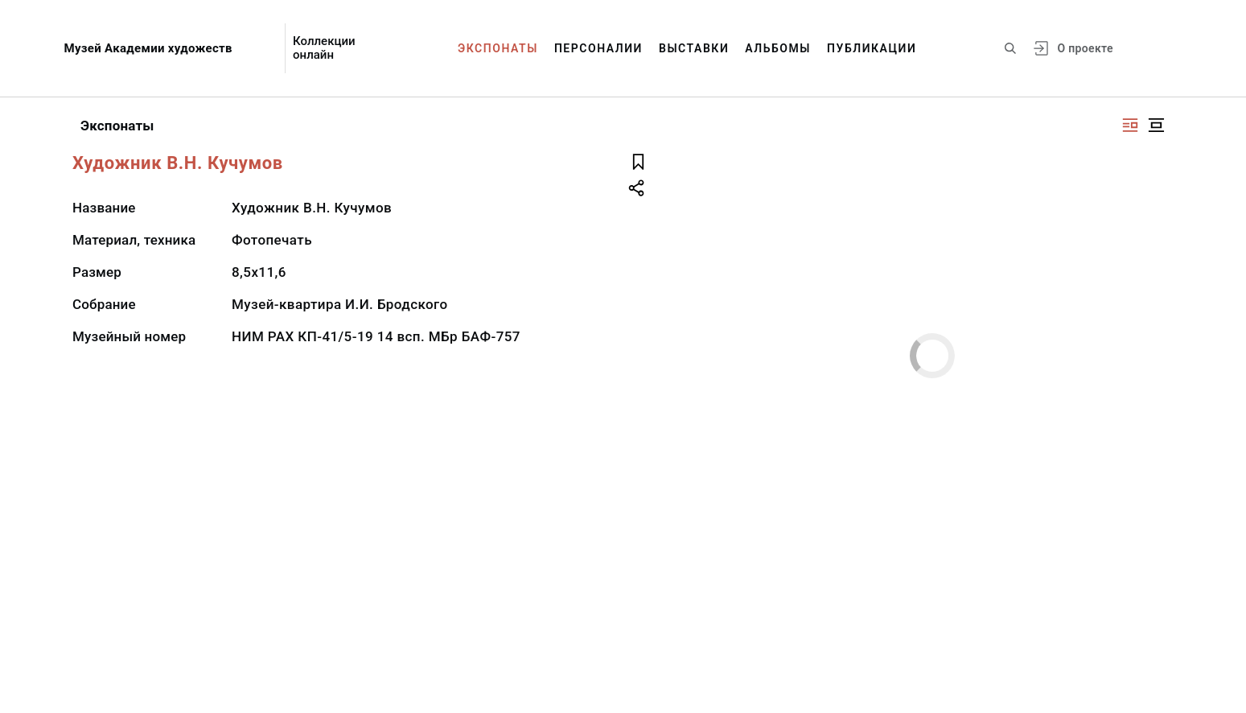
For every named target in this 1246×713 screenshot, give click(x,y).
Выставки (694, 48)
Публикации (871, 48)
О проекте (1084, 48)
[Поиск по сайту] (1010, 48)
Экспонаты (498, 48)
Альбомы (778, 48)
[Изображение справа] (1130, 125)
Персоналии (598, 48)
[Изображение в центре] (1156, 125)
